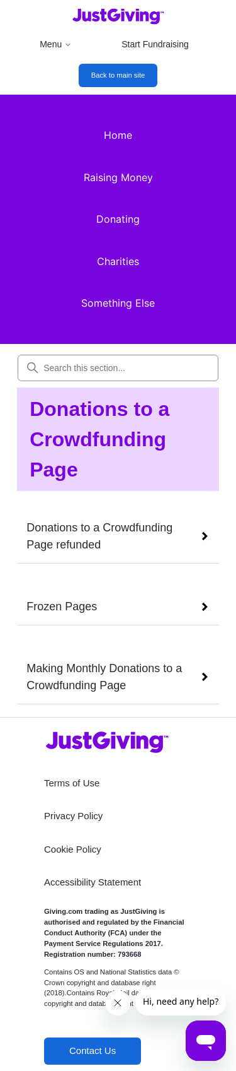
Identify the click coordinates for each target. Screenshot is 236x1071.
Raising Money (118, 177)
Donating (118, 219)
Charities (118, 261)
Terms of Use (71, 783)
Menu (56, 44)
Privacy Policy (73, 815)
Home (118, 135)
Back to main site (118, 75)
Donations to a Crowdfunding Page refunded (99, 536)
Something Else (118, 303)
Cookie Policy (72, 849)
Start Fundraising (155, 44)
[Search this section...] (118, 368)
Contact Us (92, 1050)
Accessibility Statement (92, 882)
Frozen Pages (61, 606)
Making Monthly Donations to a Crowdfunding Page (104, 677)
